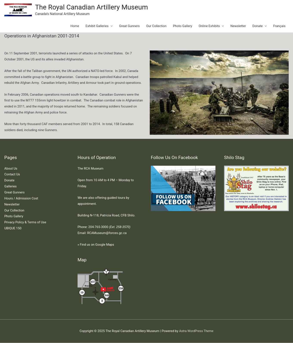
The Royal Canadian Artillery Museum (92, 7)
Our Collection (156, 26)
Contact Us (12, 175)
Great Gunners (129, 26)
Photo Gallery (182, 26)
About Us (10, 169)
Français (279, 26)
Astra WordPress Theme (196, 331)
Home (74, 26)
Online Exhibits (209, 26)
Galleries (10, 186)
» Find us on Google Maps (96, 245)
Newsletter (238, 26)
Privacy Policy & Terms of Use (25, 222)
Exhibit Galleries (97, 26)
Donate (257, 26)
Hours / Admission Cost (21, 199)
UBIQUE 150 (13, 228)
